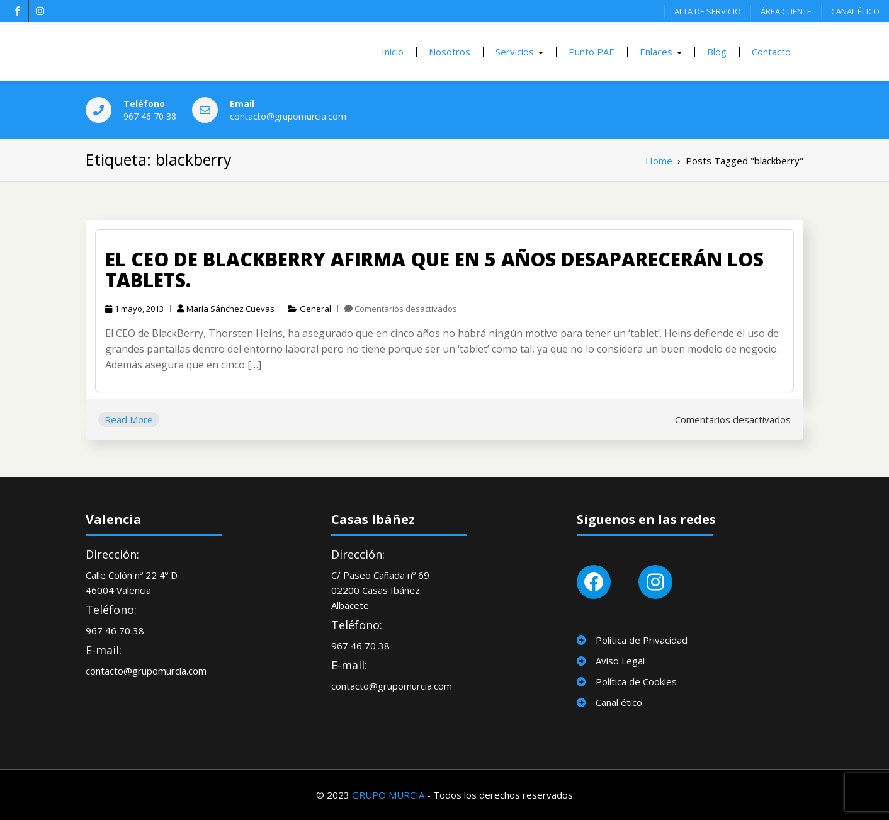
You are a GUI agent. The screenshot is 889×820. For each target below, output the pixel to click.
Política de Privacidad (642, 640)
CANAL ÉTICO (855, 11)
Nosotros (449, 51)
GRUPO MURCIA (388, 795)
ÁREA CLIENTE (786, 11)
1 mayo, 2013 (134, 308)
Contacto (771, 51)
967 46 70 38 (149, 116)
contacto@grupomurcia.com (288, 116)
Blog (717, 51)
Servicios (514, 51)
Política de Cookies (636, 681)
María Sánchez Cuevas (226, 308)
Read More (129, 419)
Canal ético (619, 702)
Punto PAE (591, 51)
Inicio (393, 51)
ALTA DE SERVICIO (707, 11)
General (315, 308)
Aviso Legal (620, 660)
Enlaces (656, 51)
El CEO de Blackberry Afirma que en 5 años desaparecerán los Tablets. (434, 269)
